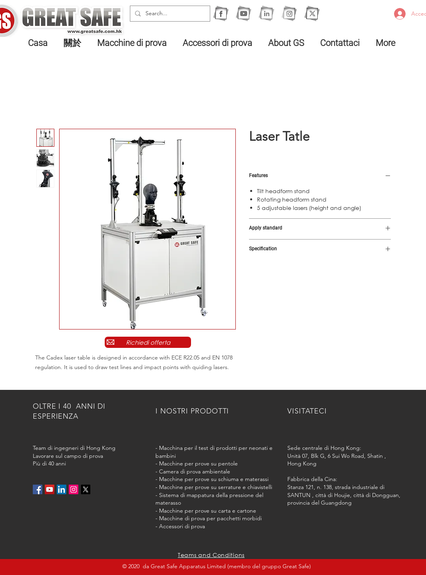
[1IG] (289, 13)
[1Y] (243, 13)
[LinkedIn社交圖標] (61, 489)
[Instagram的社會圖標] (73, 489)
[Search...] (169, 13)
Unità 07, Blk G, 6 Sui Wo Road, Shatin (335, 455)
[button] (134, 42)
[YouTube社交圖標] (49, 489)
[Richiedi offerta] (148, 342)
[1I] (266, 13)
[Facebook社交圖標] (37, 489)
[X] (312, 13)
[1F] (221, 13)
